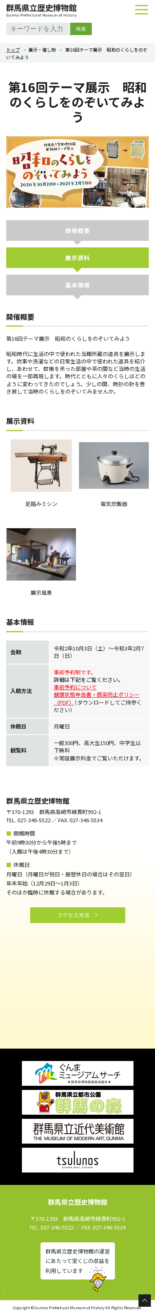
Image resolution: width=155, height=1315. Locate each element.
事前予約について (75, 687)
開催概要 (77, 230)
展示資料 (77, 258)
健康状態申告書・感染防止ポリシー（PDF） (97, 698)
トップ (13, 49)
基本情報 (77, 285)
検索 (81, 29)
